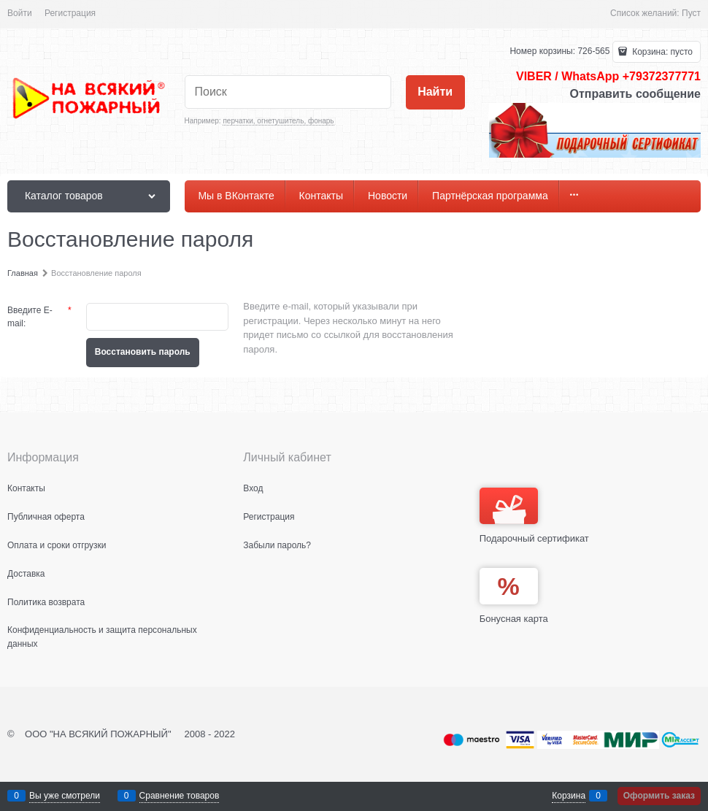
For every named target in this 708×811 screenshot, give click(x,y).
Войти (19, 13)
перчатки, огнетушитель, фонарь (278, 121)
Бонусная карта (514, 618)
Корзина (568, 796)
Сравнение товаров (179, 796)
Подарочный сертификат (534, 516)
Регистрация (70, 13)
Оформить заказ (659, 796)
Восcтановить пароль (143, 352)
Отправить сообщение (635, 94)
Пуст (691, 13)
